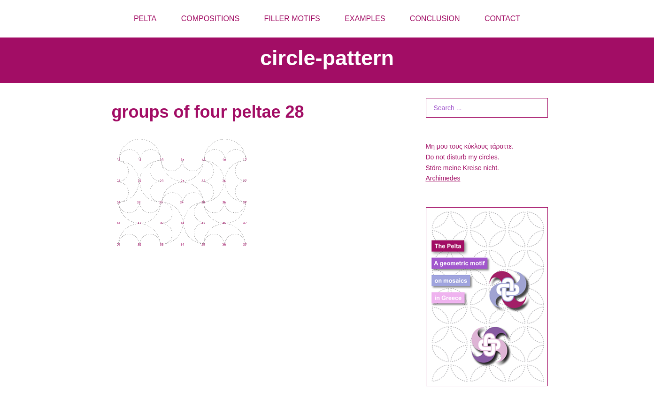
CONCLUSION (435, 19)
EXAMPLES (365, 19)
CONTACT (502, 19)
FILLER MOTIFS (292, 19)
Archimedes (443, 178)
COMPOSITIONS (210, 19)
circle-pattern (327, 58)
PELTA (145, 19)
